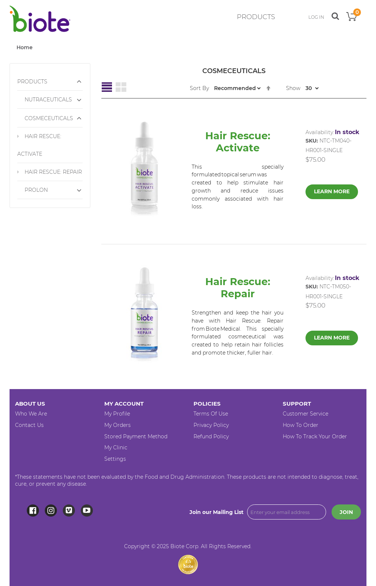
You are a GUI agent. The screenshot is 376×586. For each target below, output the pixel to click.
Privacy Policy (211, 425)
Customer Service (305, 413)
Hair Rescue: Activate (237, 142)
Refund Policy (211, 436)
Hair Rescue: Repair (237, 288)
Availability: (320, 132)
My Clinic (115, 447)
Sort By (199, 88)
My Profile (117, 413)
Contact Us (29, 425)
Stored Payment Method (135, 436)
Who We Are (31, 413)
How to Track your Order (315, 436)
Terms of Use (211, 413)
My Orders (117, 425)
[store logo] (40, 19)
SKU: (312, 140)
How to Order (300, 425)
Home (25, 47)
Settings (115, 459)
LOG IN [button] (316, 17)
